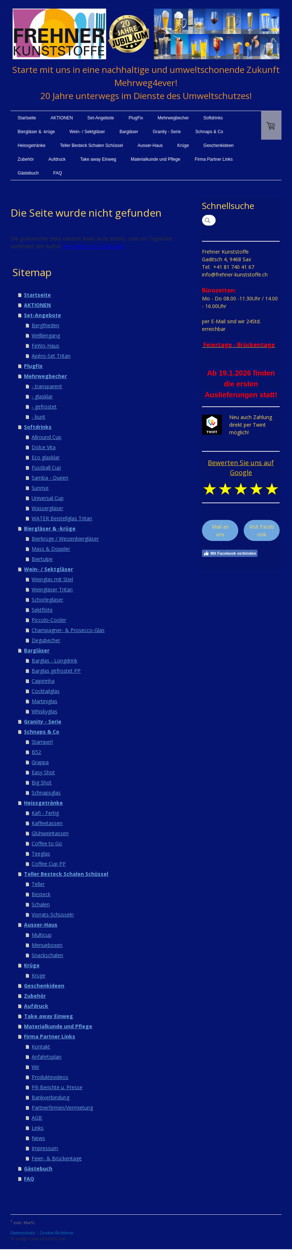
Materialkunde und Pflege (155, 159)
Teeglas (41, 853)
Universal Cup (48, 498)
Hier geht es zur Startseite (93, 246)
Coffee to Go (47, 843)
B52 (36, 751)
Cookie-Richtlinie (56, 1232)
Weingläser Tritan (52, 589)
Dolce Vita (44, 447)
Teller (38, 884)
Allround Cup (46, 437)
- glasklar (42, 396)
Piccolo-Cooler (49, 619)
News (38, 1138)
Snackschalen (47, 955)
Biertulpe (42, 558)
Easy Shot (43, 772)
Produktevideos (50, 1077)
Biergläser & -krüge (36, 131)
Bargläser (128, 131)
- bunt (38, 416)
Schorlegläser (47, 599)
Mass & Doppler (51, 548)
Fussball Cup (46, 467)
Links (38, 1127)
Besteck (41, 894)
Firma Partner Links (214, 159)
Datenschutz (23, 1232)
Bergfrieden (45, 325)
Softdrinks (213, 117)
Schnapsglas (46, 792)
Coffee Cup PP (49, 863)
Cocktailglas (46, 691)
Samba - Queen (50, 477)
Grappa (40, 762)
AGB (37, 1117)
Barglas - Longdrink (54, 660)
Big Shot (42, 782)
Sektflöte (42, 609)
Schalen (41, 904)
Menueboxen (47, 945)
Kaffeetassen (47, 823)
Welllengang (46, 335)
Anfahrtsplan (46, 1056)
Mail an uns (220, 530)
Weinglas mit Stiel (52, 579)
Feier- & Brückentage (57, 1158)
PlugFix (136, 117)
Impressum (45, 1148)
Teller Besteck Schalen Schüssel (91, 145)
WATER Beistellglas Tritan (62, 518)
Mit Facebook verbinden (229, 553)
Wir (35, 1066)
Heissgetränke (32, 145)
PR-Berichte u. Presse (57, 1087)
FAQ (57, 173)
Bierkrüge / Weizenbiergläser (65, 538)
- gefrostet (44, 406)
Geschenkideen (218, 145)
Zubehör (26, 159)
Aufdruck (56, 159)
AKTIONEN (61, 117)
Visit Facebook (261, 530)
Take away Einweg (98, 159)
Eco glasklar (46, 457)
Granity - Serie (167, 131)
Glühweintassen (50, 833)
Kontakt (41, 1046)
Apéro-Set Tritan (51, 355)
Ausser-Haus (150, 145)
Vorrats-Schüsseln (53, 914)
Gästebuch (28, 173)
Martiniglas (44, 701)
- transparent (47, 386)
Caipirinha (43, 680)
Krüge (183, 145)
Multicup (42, 934)
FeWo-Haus (45, 345)
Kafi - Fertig (45, 812)
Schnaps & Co (209, 131)
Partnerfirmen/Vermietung (62, 1107)
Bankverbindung (50, 1097)
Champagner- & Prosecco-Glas (68, 630)
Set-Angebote (101, 117)
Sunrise (40, 487)
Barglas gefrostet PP (56, 670)
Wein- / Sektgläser (87, 131)
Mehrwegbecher (173, 117)
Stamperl (42, 741)
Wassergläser (47, 508)
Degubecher (46, 640)
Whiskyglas (44, 711)
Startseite (27, 117)
